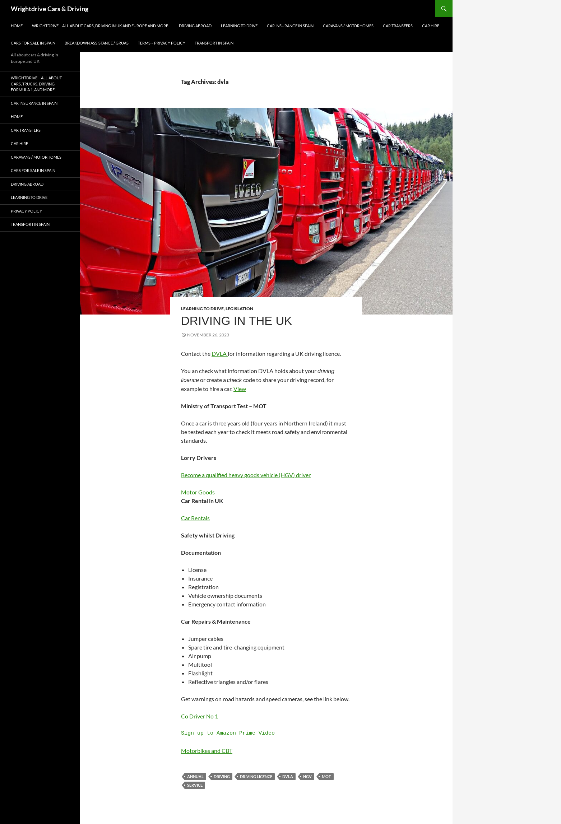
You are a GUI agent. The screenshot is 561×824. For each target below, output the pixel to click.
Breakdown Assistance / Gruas (97, 43)
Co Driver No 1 (199, 716)
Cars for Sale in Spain (33, 43)
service (195, 785)
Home (17, 25)
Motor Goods (198, 492)
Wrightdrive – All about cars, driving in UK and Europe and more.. (101, 25)
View (239, 388)
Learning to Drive (239, 25)
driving (222, 776)
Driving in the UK (236, 320)
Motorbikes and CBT (206, 750)
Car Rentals (195, 518)
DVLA (220, 353)
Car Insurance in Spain (290, 25)
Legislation (239, 308)
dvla (287, 776)
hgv (307, 776)
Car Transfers (398, 25)
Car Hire (430, 25)
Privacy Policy (26, 211)
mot (326, 776)
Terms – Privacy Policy (161, 43)
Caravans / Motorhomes (348, 25)
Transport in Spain (214, 43)
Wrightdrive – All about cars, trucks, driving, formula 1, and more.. (36, 83)
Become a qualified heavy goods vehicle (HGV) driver (246, 474)
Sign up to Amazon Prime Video (228, 733)
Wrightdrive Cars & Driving (49, 9)
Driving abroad (195, 25)
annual (195, 776)
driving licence (256, 776)
